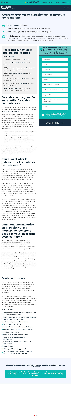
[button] (65, 7)
